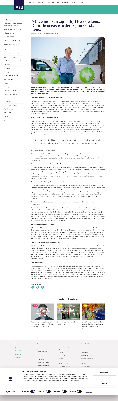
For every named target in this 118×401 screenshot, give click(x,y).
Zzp (5, 120)
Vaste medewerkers (10, 105)
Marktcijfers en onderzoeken (13, 61)
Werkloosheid (8, 109)
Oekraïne (7, 64)
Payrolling (7, 68)
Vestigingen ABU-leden (86, 355)
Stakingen (7, 87)
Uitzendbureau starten (11, 98)
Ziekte (6, 116)
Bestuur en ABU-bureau (87, 358)
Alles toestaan (104, 378)
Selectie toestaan (104, 383)
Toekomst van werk (10, 90)
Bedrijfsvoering (9, 37)
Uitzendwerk (8, 101)
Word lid (74, 2)
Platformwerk (8, 79)
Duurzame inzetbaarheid (12, 44)
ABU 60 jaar (84, 363)
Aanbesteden (8, 20)
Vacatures (83, 361)
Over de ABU (84, 2)
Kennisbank (40, 2)
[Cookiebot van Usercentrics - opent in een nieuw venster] (10, 398)
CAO (48, 2)
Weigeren (104, 389)
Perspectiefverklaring (11, 76)
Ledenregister (84, 352)
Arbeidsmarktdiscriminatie (12, 29)
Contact (83, 347)
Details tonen (88, 397)
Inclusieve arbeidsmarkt (12, 53)
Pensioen (7, 72)
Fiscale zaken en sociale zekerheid (11, 49)
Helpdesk (83, 349)
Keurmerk (55, 2)
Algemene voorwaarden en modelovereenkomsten (13, 24)
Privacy (6, 83)
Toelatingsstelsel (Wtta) (11, 94)
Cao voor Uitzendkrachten (12, 40)
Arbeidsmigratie (9, 33)
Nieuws (31, 2)
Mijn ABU (84, 371)
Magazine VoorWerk (86, 366)
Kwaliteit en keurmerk (11, 57)
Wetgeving (7, 113)
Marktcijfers (65, 2)
